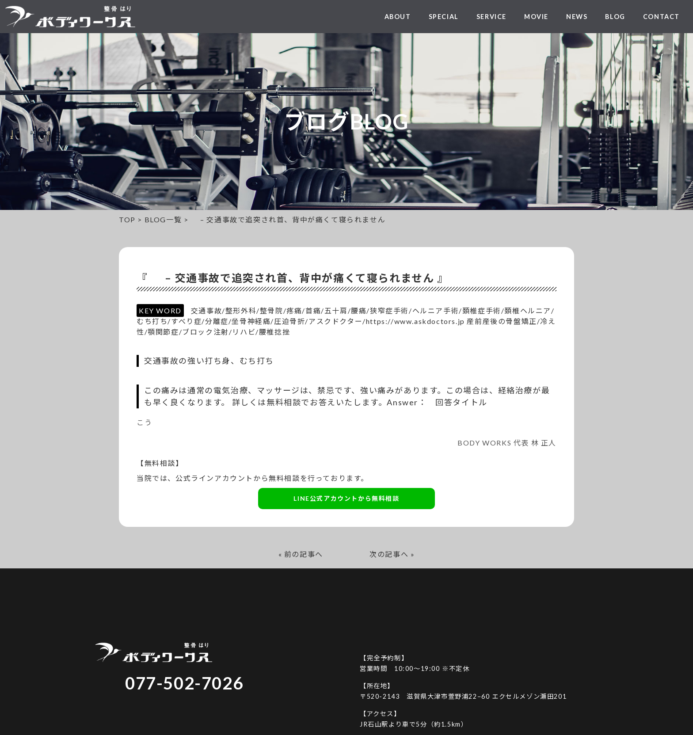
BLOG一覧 (163, 219)
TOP (127, 219)
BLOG (615, 16)
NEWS (576, 16)
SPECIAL (444, 16)
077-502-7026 (184, 683)
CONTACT (661, 16)
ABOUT (398, 16)
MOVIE (536, 16)
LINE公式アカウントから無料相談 (346, 498)
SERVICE (491, 16)
